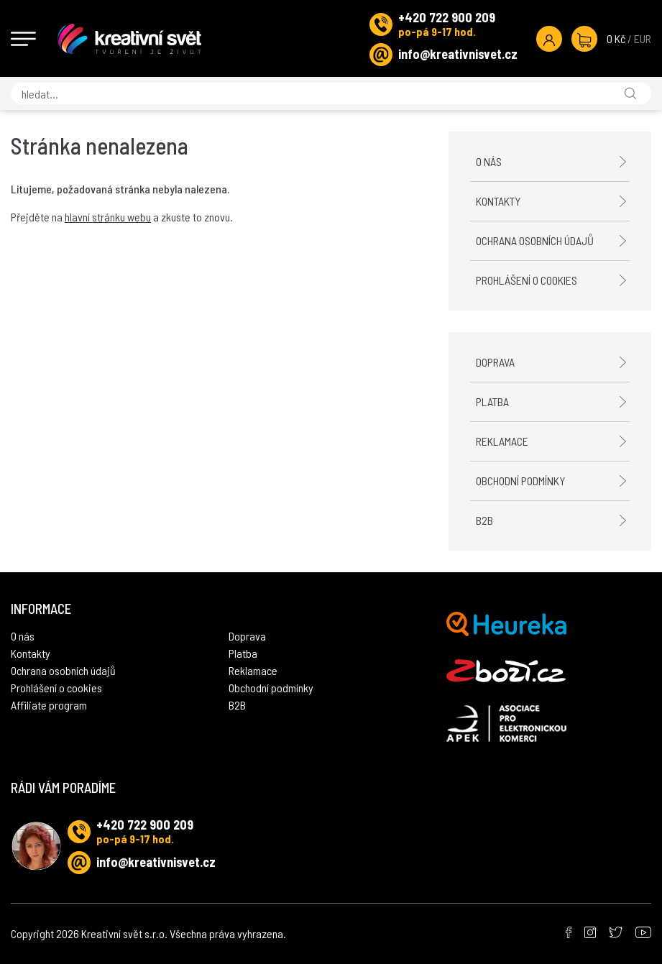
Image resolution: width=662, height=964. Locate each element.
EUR (642, 38)
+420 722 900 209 (446, 17)
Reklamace (502, 441)
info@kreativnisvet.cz (458, 54)
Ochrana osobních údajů (535, 240)
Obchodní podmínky (520, 480)
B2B (484, 520)
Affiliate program (49, 705)
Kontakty (498, 201)
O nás (489, 161)
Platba (492, 401)
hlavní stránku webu (108, 217)
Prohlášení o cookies (526, 280)
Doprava (495, 362)
